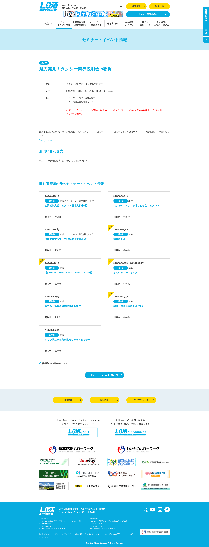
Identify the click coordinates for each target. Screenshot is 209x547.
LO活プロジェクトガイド (49, 534)
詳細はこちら (45, 140)
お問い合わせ (67, 534)
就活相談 (138, 6)
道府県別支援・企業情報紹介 (80, 23)
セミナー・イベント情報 (63, 23)
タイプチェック (144, 400)
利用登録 (161, 6)
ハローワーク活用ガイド (96, 23)
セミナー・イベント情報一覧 (106, 375)
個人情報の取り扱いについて (87, 534)
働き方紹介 (112, 23)
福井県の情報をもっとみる (53, 363)
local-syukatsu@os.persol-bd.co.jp (53, 528)
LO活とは (47, 23)
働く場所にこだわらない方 (161, 23)
